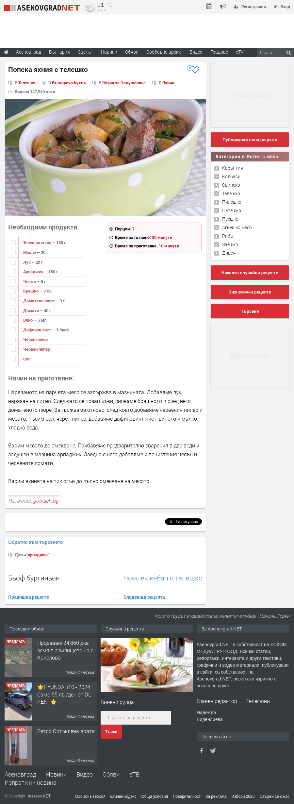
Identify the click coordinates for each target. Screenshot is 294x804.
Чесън (30, 281)
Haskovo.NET (38, 796)
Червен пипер (36, 349)
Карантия (232, 168)
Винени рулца (117, 701)
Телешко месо (37, 242)
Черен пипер (35, 339)
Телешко (26, 83)
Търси (111, 731)
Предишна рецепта (29, 597)
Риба (227, 236)
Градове (219, 52)
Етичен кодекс (123, 796)
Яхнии (168, 83)
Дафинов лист (37, 330)
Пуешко (230, 219)
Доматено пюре (39, 301)
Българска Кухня (69, 83)
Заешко (230, 244)
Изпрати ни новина (31, 782)
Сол (26, 359)
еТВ (134, 774)
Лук (27, 262)
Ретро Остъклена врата (66, 731)
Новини (109, 52)
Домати (31, 310)
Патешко (231, 210)
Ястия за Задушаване (124, 83)
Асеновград (20, 774)
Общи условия (154, 796)
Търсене (250, 311)
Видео (84, 774)
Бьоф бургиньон (34, 577)
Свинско (231, 185)
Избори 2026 (243, 796)
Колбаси (231, 176)
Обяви (111, 774)
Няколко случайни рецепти (249, 272)
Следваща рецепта (144, 597)
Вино (28, 320)
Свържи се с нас (274, 796)
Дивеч (228, 253)
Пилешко (231, 202)
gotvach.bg (45, 500)
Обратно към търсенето (35, 542)
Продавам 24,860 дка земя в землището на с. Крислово (66, 650)
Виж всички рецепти (249, 292)
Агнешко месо (237, 227)
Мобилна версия (90, 796)
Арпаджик (33, 272)
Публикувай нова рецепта (249, 139)
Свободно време (164, 52)
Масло (30, 252)
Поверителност (187, 796)
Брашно (31, 291)
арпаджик (38, 555)
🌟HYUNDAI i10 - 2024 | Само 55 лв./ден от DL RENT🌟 (65, 694)
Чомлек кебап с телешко (163, 578)
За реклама (216, 796)
